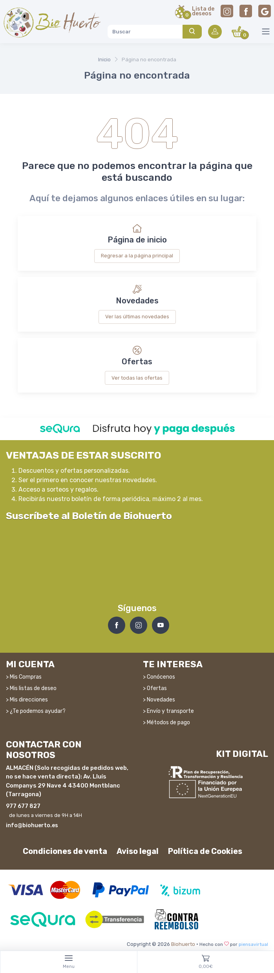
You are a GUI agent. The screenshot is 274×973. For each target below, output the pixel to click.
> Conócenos (159, 677)
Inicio (104, 59)
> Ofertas (155, 688)
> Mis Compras (24, 677)
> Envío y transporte (168, 711)
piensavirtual (253, 944)
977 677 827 (23, 806)
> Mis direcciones (27, 699)
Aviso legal (138, 851)
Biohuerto (183, 944)
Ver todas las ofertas (137, 378)
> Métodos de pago (166, 722)
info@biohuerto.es (32, 825)
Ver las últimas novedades (137, 316)
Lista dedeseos (203, 12)
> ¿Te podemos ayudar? (36, 711)
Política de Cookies (205, 851)
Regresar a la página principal (137, 256)
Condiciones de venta (65, 851)
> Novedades (159, 699)
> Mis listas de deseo (31, 688)
